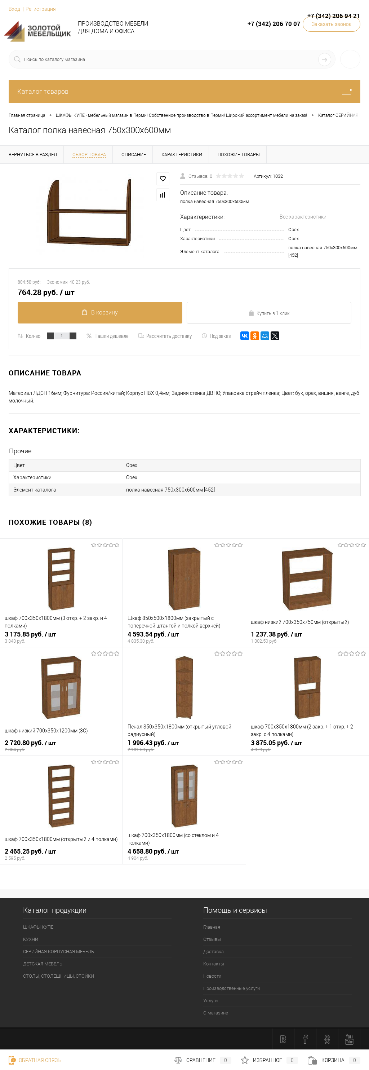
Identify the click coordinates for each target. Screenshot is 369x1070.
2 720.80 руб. (61, 746)
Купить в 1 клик (269, 313)
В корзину (100, 312)
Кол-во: (33, 335)
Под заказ (216, 335)
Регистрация (41, 9)
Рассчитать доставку (165, 335)
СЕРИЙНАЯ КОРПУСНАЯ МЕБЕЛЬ (58, 951)
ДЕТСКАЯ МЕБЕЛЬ (42, 963)
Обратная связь (35, 1060)
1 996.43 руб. (184, 746)
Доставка (213, 951)
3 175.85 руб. (61, 637)
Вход (14, 9)
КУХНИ (30, 939)
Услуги (210, 1000)
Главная (211, 927)
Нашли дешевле (107, 335)
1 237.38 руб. (307, 637)
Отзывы (212, 939)
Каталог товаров (184, 91)
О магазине (215, 1013)
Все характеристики (303, 217)
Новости (212, 976)
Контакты (213, 963)
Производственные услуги (231, 988)
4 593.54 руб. (184, 637)
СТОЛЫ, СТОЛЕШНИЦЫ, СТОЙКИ (58, 976)
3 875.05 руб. (307, 746)
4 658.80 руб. (184, 854)
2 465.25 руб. (61, 854)
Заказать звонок (331, 24)
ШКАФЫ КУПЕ (38, 927)
